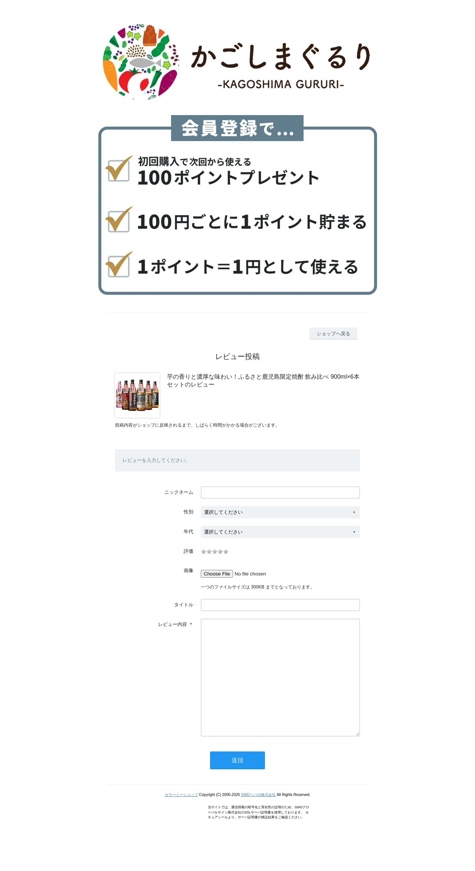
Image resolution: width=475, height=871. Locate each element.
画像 (188, 570)
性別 (188, 512)
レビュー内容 (172, 624)
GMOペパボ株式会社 (258, 817)
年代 (188, 531)
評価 (188, 551)
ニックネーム (178, 492)
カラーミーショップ (181, 817)
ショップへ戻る (333, 333)
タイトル (183, 604)
